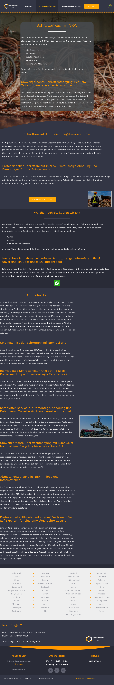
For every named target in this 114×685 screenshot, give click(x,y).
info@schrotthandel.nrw (19, 661)
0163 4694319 (95, 661)
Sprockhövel (102, 583)
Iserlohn (45, 607)
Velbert (102, 590)
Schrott (26, 269)
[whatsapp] (57, 281)
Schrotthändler (20, 319)
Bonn (16, 601)
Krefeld (73, 573)
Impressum (91, 678)
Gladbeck (45, 587)
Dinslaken (16, 604)
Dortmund (16, 611)
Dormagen (16, 607)
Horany (34, 678)
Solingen (102, 580)
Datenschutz (80, 678)
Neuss (73, 604)
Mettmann (16, 583)
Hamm (45, 594)
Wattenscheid (101, 607)
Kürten (16, 576)
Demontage (54, 418)
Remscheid (102, 573)
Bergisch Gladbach (16, 590)
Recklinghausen (73, 614)
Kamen (102, 611)
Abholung (86, 176)
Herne (45, 601)
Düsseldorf (45, 576)
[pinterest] (63, 670)
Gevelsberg (16, 587)
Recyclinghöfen (46, 464)
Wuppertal (102, 601)
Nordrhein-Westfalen (57, 224)
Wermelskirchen (102, 597)
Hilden (16, 580)
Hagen (45, 590)
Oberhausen (73, 607)
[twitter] (50, 670)
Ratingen (73, 611)
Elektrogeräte (36, 50)
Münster (73, 601)
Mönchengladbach (73, 590)
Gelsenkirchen (45, 583)
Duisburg (45, 573)
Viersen (101, 594)
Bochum (16, 597)
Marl (73, 583)
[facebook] (56, 670)
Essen (45, 580)
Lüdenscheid (73, 580)
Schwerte (101, 576)
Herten (45, 604)
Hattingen (45, 597)
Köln (45, 611)
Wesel (102, 604)
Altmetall (71, 494)
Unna (101, 587)
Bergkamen (16, 594)
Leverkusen (73, 576)
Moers (73, 587)
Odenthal (16, 573)
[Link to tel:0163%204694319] (110, 6)
